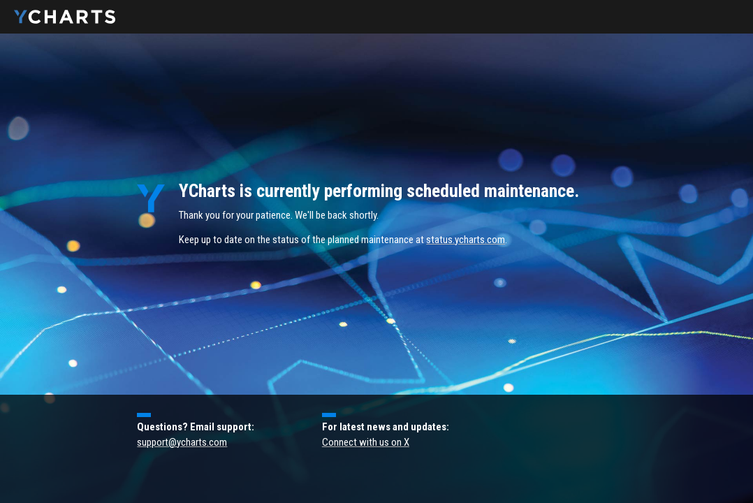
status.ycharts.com (465, 239)
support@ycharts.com (182, 442)
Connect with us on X (365, 442)
